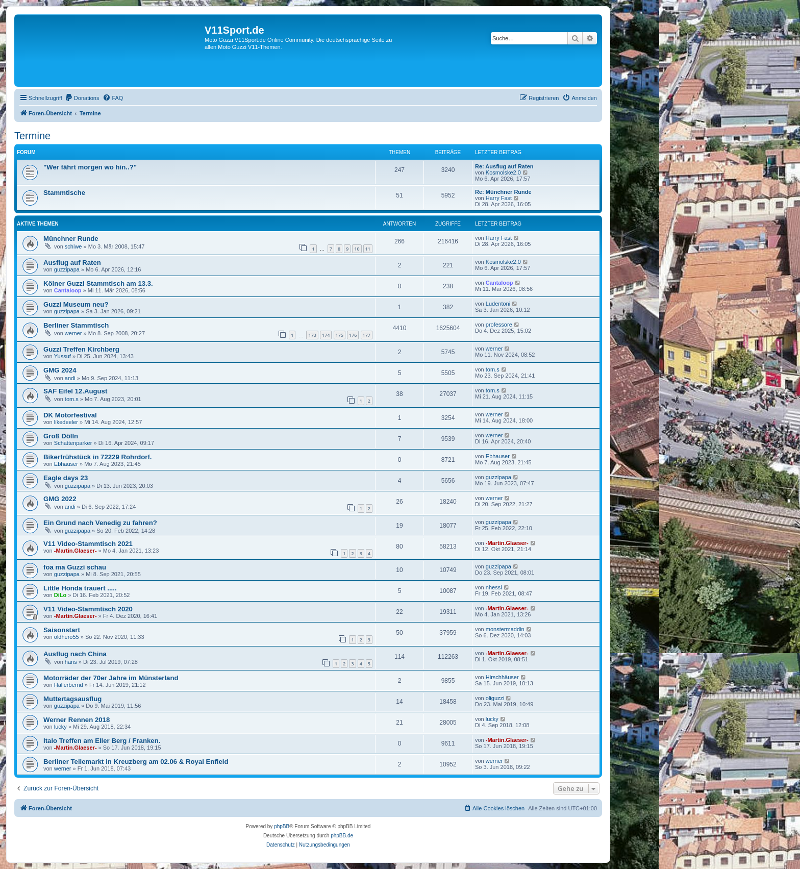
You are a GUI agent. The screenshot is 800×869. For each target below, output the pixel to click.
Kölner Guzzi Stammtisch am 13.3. (98, 283)
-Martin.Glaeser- (75, 551)
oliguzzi (495, 698)
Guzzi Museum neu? (75, 304)
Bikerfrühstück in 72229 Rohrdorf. (97, 457)
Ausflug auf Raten (72, 262)
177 (366, 335)
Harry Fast (499, 198)
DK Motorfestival (70, 415)
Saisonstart (61, 630)
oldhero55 (66, 637)
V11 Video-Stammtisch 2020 (88, 609)
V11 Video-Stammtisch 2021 (88, 544)
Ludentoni (498, 304)
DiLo (60, 595)
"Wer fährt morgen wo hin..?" (90, 167)
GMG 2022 (60, 499)
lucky (60, 727)
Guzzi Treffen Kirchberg (81, 349)
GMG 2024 (60, 370)
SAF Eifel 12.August (75, 391)
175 (339, 335)
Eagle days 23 (65, 478)
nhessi (494, 587)
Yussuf (62, 356)
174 (326, 335)
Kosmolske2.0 (503, 172)
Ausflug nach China (75, 654)
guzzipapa (67, 269)
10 (356, 248)
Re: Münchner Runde (503, 192)
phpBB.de (342, 835)
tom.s (492, 369)
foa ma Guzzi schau (74, 567)
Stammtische (64, 192)
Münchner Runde (70, 238)
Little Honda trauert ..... (80, 588)
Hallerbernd (68, 685)
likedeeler (66, 422)
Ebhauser (66, 464)
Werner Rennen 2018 (76, 720)
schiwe (73, 246)
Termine (32, 135)
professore (499, 324)
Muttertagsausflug (72, 699)
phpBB (281, 826)
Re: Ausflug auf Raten (504, 166)
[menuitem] (82, 98)
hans (71, 662)
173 (312, 335)
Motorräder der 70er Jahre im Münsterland (111, 678)
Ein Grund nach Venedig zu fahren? (100, 523)
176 (353, 335)
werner (73, 333)
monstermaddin (505, 629)
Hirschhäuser (502, 677)
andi (70, 378)
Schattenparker (73, 443)
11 (367, 248)
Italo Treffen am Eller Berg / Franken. (101, 740)
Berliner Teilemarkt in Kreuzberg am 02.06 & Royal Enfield (136, 761)
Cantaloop (68, 290)
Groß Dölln (60, 436)
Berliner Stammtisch (76, 325)
